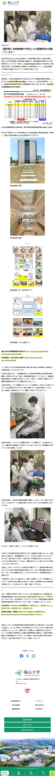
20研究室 (18, 58)
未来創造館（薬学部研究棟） (39, 132)
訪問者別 (18, 774)
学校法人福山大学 (39, 705)
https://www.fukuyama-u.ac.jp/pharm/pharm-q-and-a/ (21, 614)
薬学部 (9, 58)
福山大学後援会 (16, 705)
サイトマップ (39, 701)
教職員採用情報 (16, 709)
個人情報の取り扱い (16, 701)
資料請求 (29, 720)
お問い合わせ (28, 730)
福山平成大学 (39, 709)
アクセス (29, 725)
